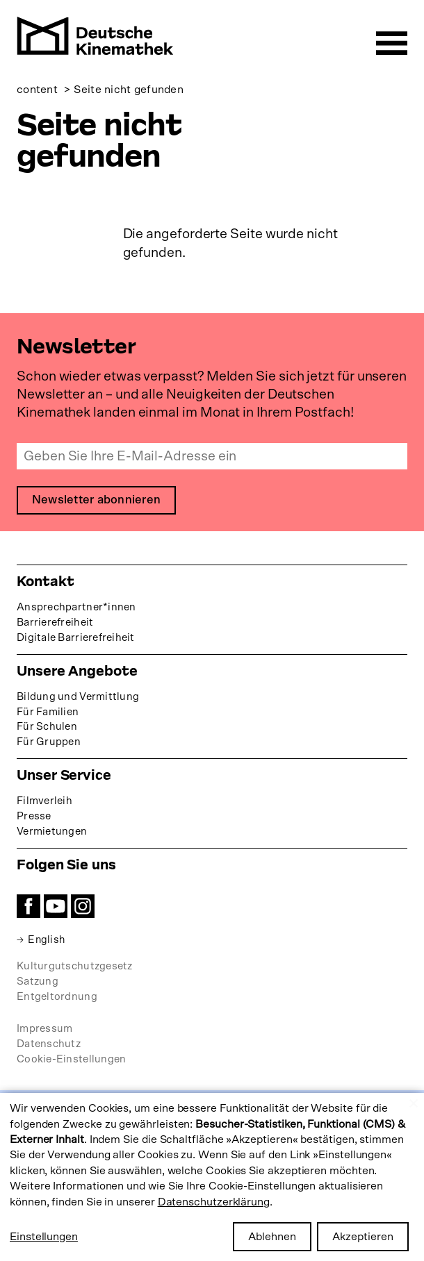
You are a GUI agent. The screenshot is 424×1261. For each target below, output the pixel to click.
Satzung (37, 981)
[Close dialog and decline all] (413, 1101)
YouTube (55, 907)
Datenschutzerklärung (214, 1202)
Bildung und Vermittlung (78, 697)
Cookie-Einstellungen (71, 1059)
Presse (34, 817)
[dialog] (212, 1177)
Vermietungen (52, 832)
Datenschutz (49, 1044)
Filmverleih (44, 801)
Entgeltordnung (57, 997)
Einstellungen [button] (44, 1236)
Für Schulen (47, 727)
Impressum (44, 1029)
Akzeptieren (362, 1236)
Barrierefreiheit (55, 622)
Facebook (28, 907)
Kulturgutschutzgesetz (75, 967)
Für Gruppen (49, 742)
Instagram (83, 907)
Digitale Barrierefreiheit (76, 638)
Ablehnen (272, 1236)
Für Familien (48, 712)
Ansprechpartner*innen (76, 607)
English (47, 940)
